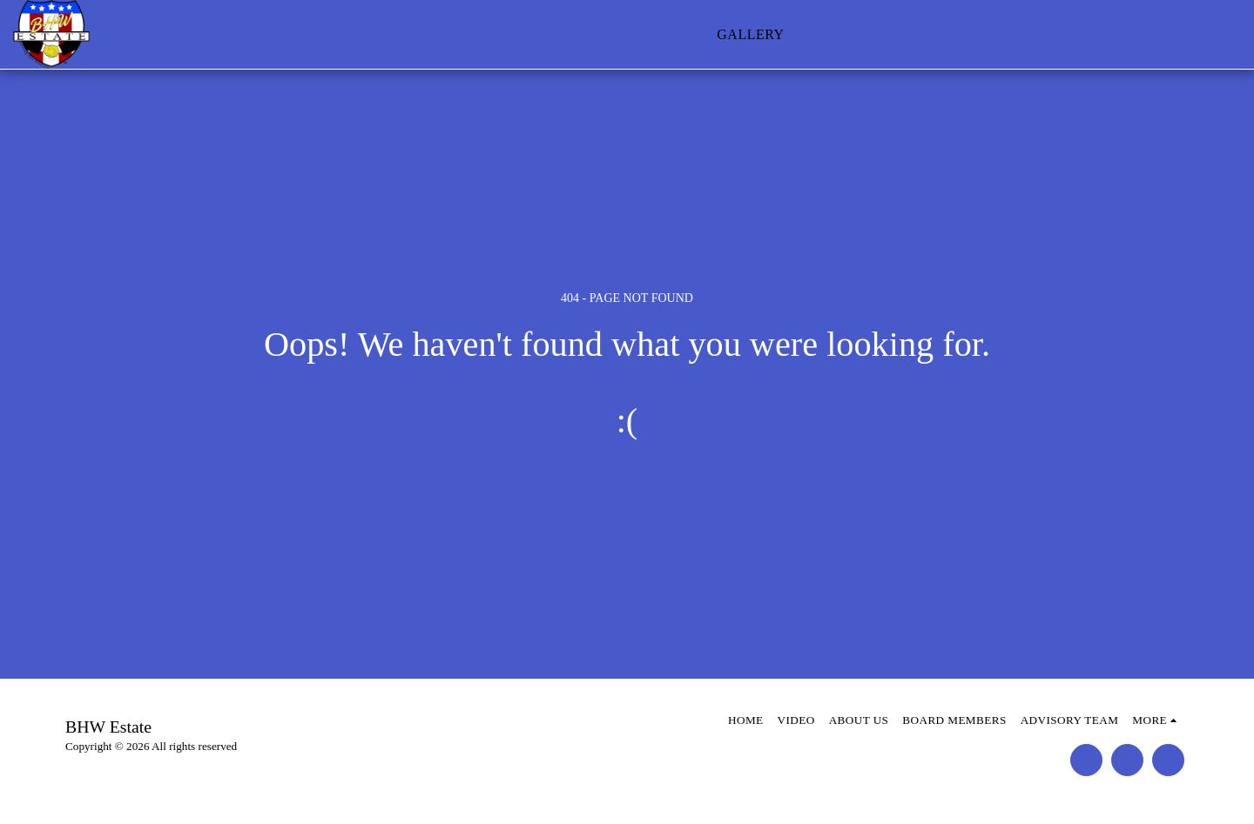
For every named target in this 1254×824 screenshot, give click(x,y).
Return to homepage (627, 491)
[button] (1088, 35)
